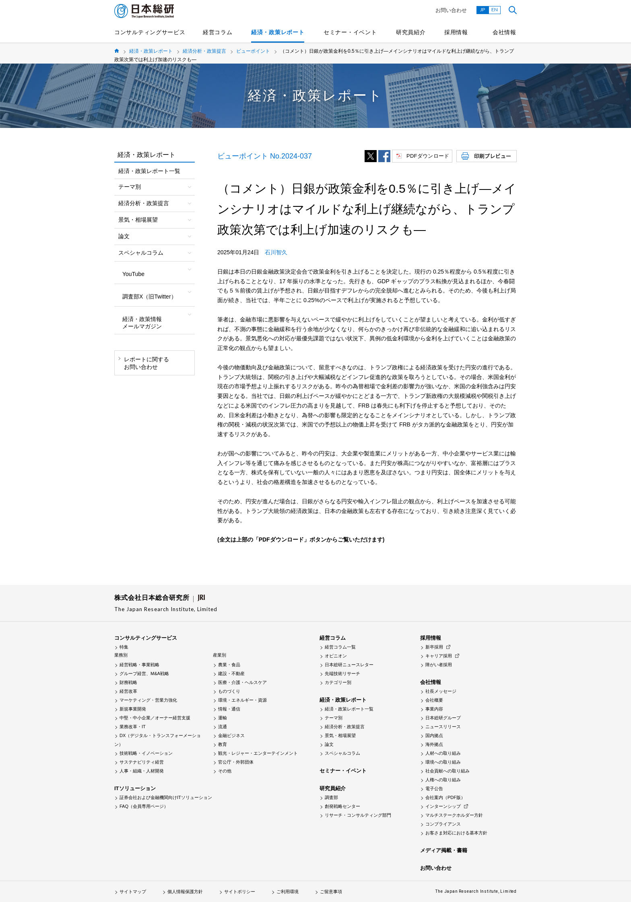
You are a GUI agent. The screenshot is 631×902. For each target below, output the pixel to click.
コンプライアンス (443, 824)
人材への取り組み (443, 753)
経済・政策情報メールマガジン (142, 322)
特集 (124, 647)
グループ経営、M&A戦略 (144, 673)
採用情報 (456, 32)
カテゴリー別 (338, 682)
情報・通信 (229, 708)
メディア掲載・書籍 (443, 850)
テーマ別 (333, 717)
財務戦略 (128, 682)
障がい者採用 (438, 664)
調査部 (331, 797)
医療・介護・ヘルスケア (242, 682)
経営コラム (218, 32)
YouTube (133, 274)
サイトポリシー (239, 891)
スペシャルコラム (342, 753)
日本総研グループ (443, 717)
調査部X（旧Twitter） (149, 296)
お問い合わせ (451, 10)
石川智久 (276, 252)
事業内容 (434, 708)
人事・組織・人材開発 (142, 770)
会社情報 (504, 32)
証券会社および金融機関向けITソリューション (166, 797)
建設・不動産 (231, 673)
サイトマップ (133, 891)
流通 (222, 726)
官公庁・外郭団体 (236, 762)
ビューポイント (253, 51)
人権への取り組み (443, 779)
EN (494, 9)
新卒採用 (434, 647)
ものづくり (229, 691)
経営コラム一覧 (340, 647)
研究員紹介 (411, 32)
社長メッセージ (440, 691)
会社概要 (434, 700)
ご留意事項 (331, 891)
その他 (224, 770)
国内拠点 (434, 735)
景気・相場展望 (340, 735)
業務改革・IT (133, 726)
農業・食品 (229, 664)
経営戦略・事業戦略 (139, 664)
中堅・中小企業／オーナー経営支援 (155, 717)
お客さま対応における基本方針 (456, 832)
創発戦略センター (342, 806)
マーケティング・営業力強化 (148, 700)
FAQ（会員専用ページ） (144, 806)
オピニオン (336, 655)
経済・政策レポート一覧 (149, 171)
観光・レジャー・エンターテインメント (258, 753)
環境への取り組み (443, 762)
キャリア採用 (438, 655)
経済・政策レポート (277, 32)
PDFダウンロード (427, 156)
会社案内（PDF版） (445, 797)
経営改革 (128, 691)
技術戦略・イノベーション (146, 753)
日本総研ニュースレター (349, 664)
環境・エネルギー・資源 (242, 700)
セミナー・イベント (350, 32)
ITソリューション (135, 788)
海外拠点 (434, 744)
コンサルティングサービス (149, 32)
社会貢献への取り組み (447, 770)
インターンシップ (443, 806)
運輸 (222, 717)
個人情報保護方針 (185, 891)
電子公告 (434, 788)
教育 (222, 744)
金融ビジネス (231, 735)
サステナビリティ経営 (142, 762)
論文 (329, 744)
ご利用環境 (287, 891)
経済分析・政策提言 (204, 51)
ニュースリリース (443, 726)
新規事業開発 (133, 708)
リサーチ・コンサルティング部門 (358, 815)
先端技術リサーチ (342, 673)
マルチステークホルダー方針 (454, 815)
